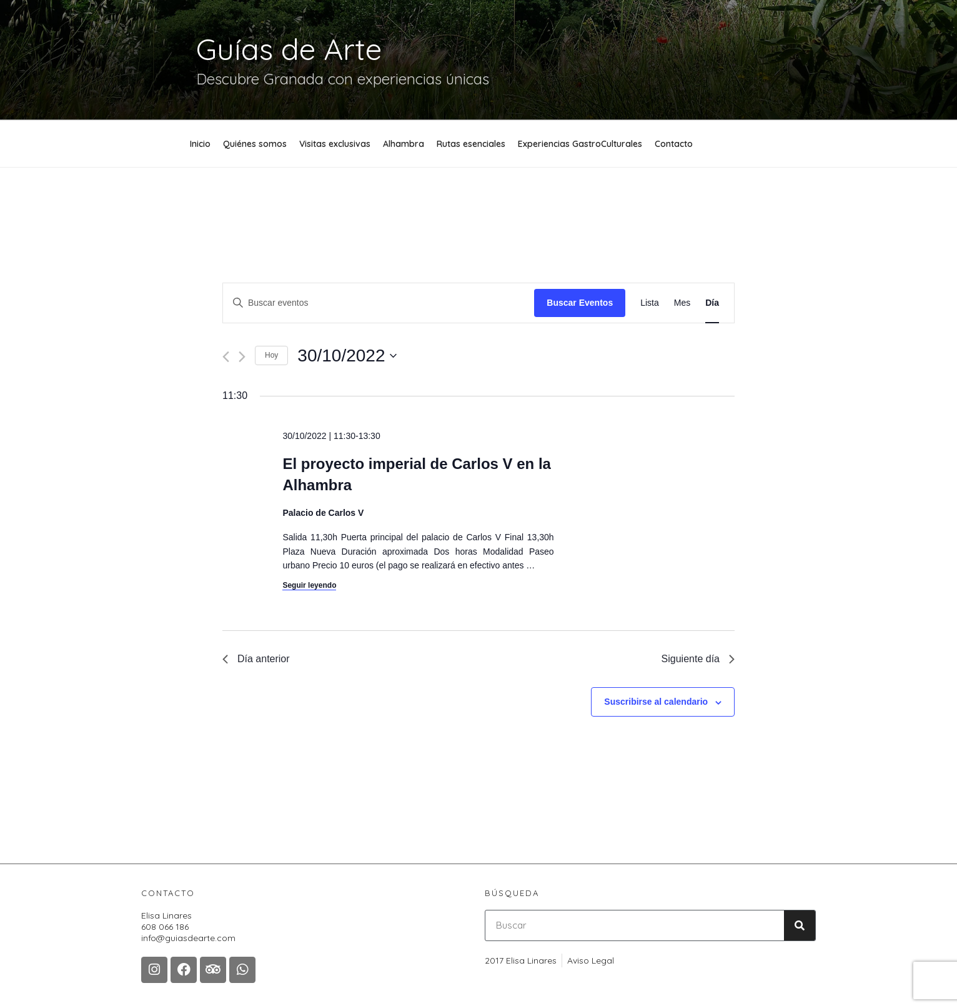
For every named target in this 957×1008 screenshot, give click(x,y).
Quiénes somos (255, 143)
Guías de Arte (289, 49)
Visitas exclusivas (334, 143)
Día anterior (256, 658)
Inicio (200, 143)
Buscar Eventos (580, 303)
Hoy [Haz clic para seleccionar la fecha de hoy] (271, 355)
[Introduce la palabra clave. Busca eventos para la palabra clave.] (378, 303)
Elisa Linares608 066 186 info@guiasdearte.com (188, 927)
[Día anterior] (225, 357)
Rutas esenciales (471, 143)
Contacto (674, 143)
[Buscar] (799, 925)
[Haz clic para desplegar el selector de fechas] (347, 355)
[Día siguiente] (242, 357)
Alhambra (403, 143)
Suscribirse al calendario (656, 702)
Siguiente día (698, 658)
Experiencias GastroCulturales (580, 143)
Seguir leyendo (309, 585)
